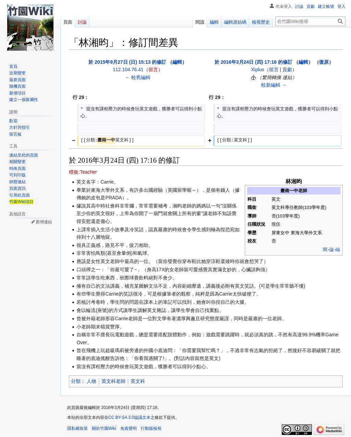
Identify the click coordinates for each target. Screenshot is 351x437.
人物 (91, 381)
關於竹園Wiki (104, 428)
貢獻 (287, 69)
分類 (76, 381)
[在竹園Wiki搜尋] (310, 21)
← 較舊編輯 (137, 77)
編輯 (177, 62)
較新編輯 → (274, 85)
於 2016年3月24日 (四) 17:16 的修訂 (253, 62)
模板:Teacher (83, 172)
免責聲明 (128, 428)
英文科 (138, 381)
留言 (153, 69)
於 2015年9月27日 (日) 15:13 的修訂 (127, 62)
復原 (324, 62)
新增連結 (44, 222)
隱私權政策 (77, 428)
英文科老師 (113, 381)
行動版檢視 (151, 428)
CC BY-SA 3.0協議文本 (129, 417)
